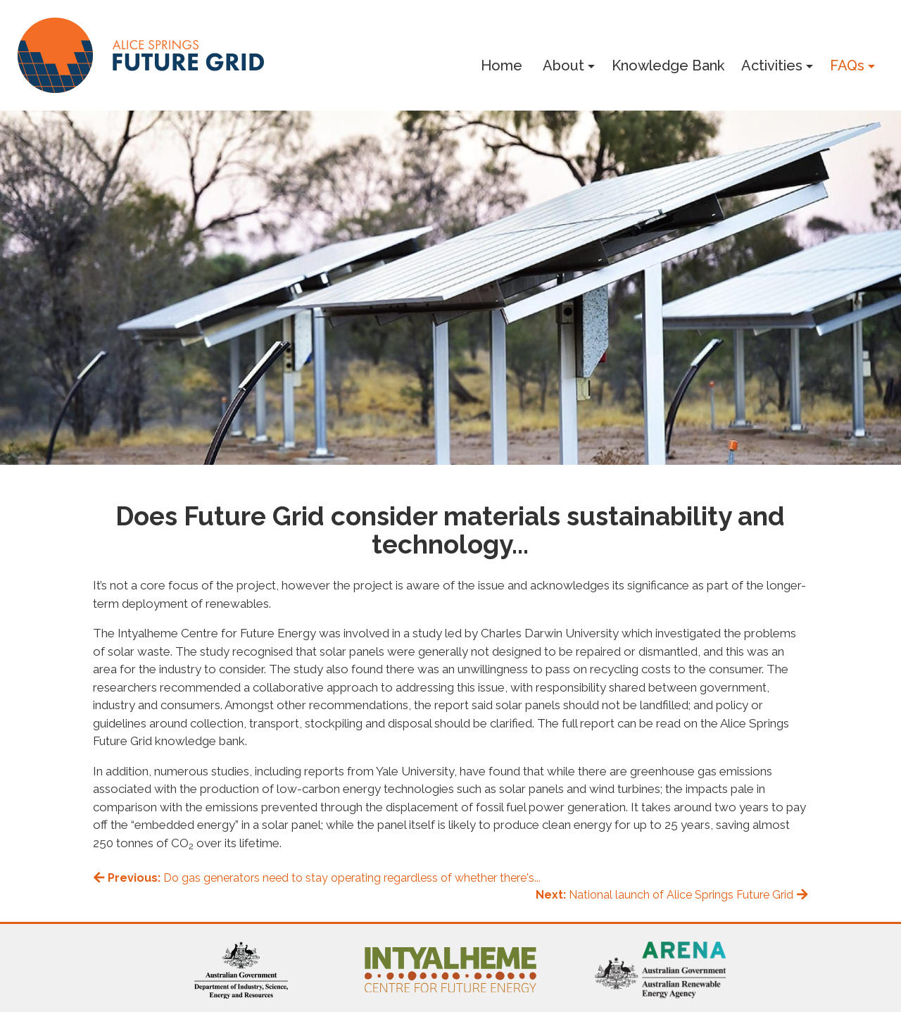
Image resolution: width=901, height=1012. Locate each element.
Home (501, 65)
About (563, 65)
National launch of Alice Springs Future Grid (672, 894)
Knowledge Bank (668, 65)
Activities (771, 65)
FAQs (847, 65)
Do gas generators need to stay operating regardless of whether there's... (317, 878)
